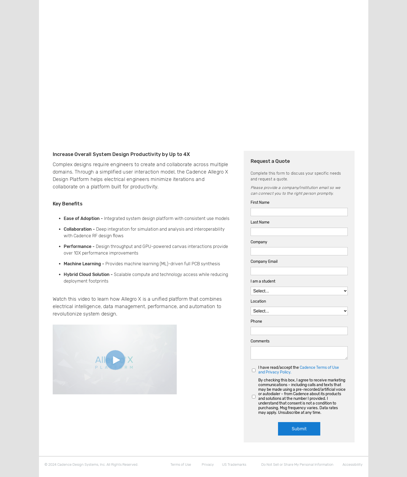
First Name (260, 202)
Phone (256, 321)
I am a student (263, 281)
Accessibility (353, 464)
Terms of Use (180, 464)
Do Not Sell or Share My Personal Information (297, 464)
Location (258, 301)
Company (259, 242)
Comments (260, 341)
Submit (299, 428)
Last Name (260, 222)
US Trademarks (234, 464)
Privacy (208, 464)
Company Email (264, 262)
